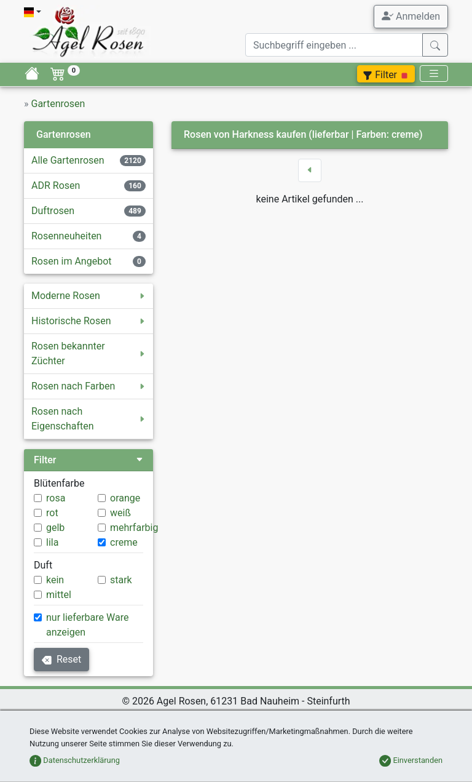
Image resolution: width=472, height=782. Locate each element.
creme (124, 542)
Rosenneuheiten (66, 236)
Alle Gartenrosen (67, 160)
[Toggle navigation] (434, 73)
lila (52, 542)
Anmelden (411, 16)
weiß (120, 513)
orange (125, 498)
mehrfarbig (134, 527)
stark (121, 580)
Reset (61, 659)
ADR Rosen (55, 185)
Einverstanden (410, 760)
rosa (55, 498)
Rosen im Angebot (71, 261)
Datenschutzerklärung (75, 760)
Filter (386, 75)
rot (52, 513)
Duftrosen (52, 211)
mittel (58, 594)
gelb (55, 527)
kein (55, 580)
